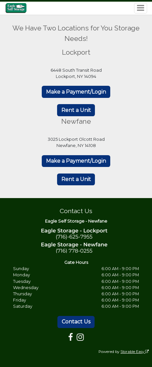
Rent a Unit (76, 110)
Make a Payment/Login (76, 92)
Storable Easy (134, 351)
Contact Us (76, 322)
